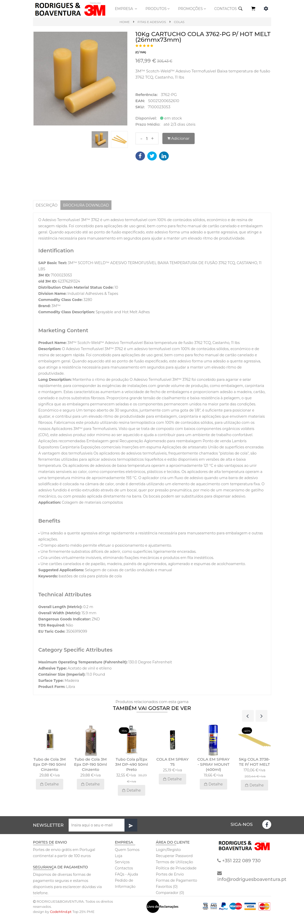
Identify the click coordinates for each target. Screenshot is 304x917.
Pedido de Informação (125, 883)
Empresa (126, 8)
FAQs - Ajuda (126, 874)
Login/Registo (168, 850)
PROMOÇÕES (192, 8)
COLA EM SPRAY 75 (172, 762)
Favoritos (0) (166, 886)
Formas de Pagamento (176, 880)
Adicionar (178, 138)
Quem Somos (127, 850)
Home (125, 22)
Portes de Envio (170, 874)
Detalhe (49, 784)
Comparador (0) (170, 893)
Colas (179, 22)
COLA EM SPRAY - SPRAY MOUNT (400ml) (213, 764)
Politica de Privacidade (176, 868)
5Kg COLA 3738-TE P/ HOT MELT (254, 762)
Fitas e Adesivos (152, 22)
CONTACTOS (225, 8)
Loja (118, 856)
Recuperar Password (174, 856)
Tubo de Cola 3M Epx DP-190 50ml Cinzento (49, 764)
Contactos (124, 868)
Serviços (122, 862)
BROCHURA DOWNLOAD (89, 205)
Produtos (158, 8)
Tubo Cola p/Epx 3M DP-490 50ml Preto (131, 764)
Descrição (47, 205)
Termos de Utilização (174, 862)
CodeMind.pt (60, 912)
